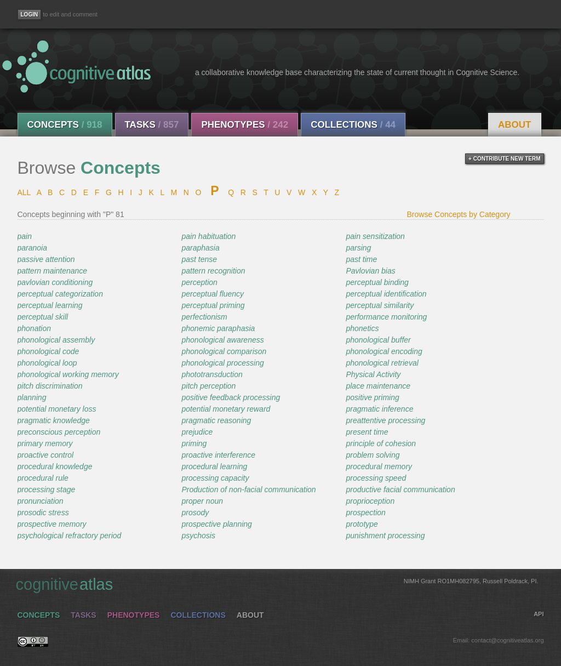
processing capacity (215, 478)
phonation (34, 328)
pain (25, 236)
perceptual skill (43, 316)
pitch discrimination (50, 386)
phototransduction (211, 374)
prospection (365, 512)
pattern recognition (213, 270)
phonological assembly (56, 339)
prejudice (197, 432)
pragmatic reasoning (216, 420)
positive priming (372, 397)
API (538, 614)
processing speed (376, 478)
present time (367, 432)
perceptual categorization (60, 293)
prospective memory (52, 524)
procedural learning (214, 466)
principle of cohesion (381, 443)
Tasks (152, 124)
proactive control (46, 455)
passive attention (46, 259)
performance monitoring (386, 316)
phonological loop (47, 362)
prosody (195, 512)
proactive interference (218, 455)
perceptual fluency (212, 293)
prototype (361, 524)
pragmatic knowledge (54, 420)
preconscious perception (59, 432)
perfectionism (204, 316)
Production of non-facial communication (248, 489)
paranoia (33, 247)
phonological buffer (378, 339)
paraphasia (200, 247)
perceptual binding (377, 282)
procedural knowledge (55, 466)
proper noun (202, 501)
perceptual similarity (380, 305)
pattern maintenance (53, 270)
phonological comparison (223, 351)
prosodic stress (43, 512)
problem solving (372, 455)
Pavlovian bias (370, 270)
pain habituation (208, 236)
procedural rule (43, 478)
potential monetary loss (57, 409)
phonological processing (222, 362)
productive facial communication (400, 489)
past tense (199, 259)
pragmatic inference (379, 409)
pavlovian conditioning (55, 282)
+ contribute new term (504, 159)
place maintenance (378, 386)
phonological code (48, 351)
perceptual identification (386, 293)
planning (32, 397)
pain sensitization (375, 236)
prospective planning (216, 524)
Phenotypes (244, 124)
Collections (353, 124)
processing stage (47, 489)
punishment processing (385, 535)
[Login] (30, 14)
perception (199, 282)
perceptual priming (212, 305)
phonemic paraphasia (218, 328)
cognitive (277, 583)
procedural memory (379, 466)
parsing (358, 247)
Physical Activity (373, 374)
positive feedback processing (230, 397)
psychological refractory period (70, 535)
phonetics (362, 328)
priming (194, 443)
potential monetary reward (225, 409)
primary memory (45, 443)
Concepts (64, 124)
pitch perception (208, 386)
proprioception (370, 501)
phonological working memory (68, 374)
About (514, 124)
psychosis (198, 535)
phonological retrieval (382, 362)
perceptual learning (50, 305)
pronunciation (41, 501)
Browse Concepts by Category (459, 214)
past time (361, 259)
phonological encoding (384, 351)
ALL (24, 192)
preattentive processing (385, 420)
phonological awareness (222, 339)
